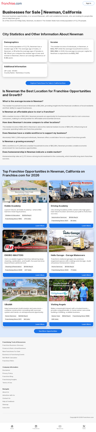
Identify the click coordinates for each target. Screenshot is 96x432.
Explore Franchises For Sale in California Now (48, 83)
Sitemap (5, 404)
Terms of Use (7, 383)
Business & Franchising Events (13, 354)
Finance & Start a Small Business (14, 348)
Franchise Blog (7, 376)
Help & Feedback (8, 401)
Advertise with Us (8, 395)
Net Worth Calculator (9, 358)
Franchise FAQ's (8, 361)
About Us (5, 392)
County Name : (10, 73)
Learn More (40, 226)
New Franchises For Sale (11, 351)
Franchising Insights (9, 379)
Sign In (88, 3)
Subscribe (6, 408)
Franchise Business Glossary (12, 345)
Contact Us (6, 398)
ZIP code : (8, 71)
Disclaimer (6, 370)
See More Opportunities (48, 331)
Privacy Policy (7, 373)
